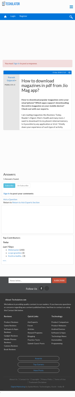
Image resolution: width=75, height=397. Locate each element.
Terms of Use (60, 379)
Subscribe (59, 280)
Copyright (35, 379)
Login (12, 16)
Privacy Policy (46, 379)
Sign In (17, 63)
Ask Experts (33, 322)
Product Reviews (11, 322)
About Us (13, 379)
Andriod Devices (58, 329)
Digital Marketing (18, 386)
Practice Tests (34, 340)
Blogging (31, 336)
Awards (38, 358)
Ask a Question (10, 199)
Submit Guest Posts (36, 343)
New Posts (38, 370)
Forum (30, 325)
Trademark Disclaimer (38, 382)
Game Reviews (10, 325)
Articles (31, 329)
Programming (56, 343)
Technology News (58, 336)
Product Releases (58, 325)
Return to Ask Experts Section (26, 202)
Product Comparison (60, 322)
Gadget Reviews (11, 336)
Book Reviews (10, 349)
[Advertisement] (38, 39)
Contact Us (24, 379)
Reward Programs (35, 333)
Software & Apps (58, 333)
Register (23, 16)
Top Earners (38, 364)
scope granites (14, 253)
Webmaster (13, 250)
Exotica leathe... (15, 256)
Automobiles (56, 340)
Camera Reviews (11, 346)
